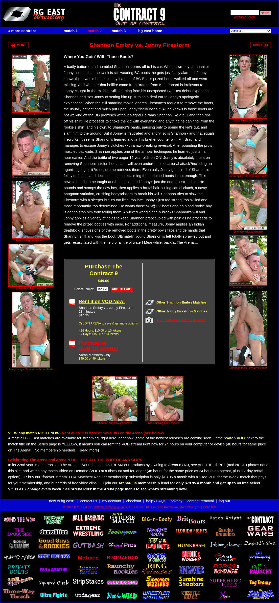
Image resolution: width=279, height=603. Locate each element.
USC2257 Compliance (109, 507)
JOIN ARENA (92, 323)
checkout (133, 501)
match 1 (71, 31)
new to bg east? (62, 501)
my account (111, 501)
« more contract (22, 31)
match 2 (95, 31)
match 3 (119, 31)
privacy (176, 501)
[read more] (89, 450)
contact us (88, 501)
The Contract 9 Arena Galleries (180, 320)
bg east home (150, 31)
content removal (201, 501)
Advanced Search (244, 16)
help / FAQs (156, 501)
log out (224, 501)
